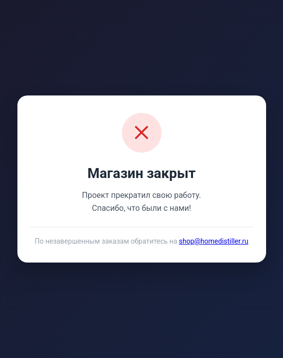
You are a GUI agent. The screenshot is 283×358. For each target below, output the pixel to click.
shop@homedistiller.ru (214, 241)
